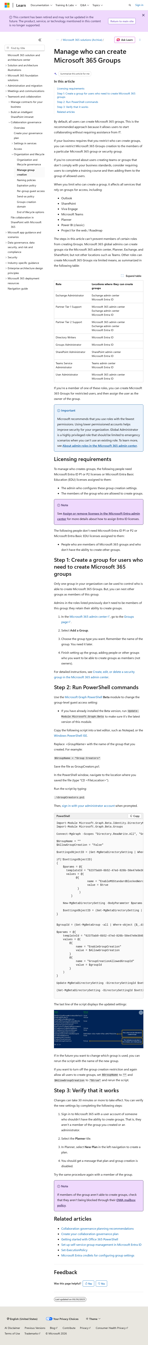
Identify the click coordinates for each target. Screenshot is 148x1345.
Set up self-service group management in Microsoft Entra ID (101, 1244)
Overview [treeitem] (19, 128)
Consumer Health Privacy (111, 1328)
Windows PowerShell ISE (70, 735)
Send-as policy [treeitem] (25, 196)
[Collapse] (40, 39)
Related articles (66, 112)
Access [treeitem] (18, 149)
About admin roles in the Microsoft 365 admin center (99, 446)
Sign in (139, 5)
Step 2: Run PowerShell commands (77, 102)
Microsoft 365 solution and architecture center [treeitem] (24, 57)
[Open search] (130, 5)
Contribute (69, 1328)
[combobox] (25, 48)
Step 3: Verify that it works (72, 107)
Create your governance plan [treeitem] (28, 135)
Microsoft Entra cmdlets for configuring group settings (97, 1255)
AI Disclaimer (12, 1328)
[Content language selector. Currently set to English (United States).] (22, 1319)
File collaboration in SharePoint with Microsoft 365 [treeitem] (26, 222)
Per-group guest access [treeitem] (31, 191)
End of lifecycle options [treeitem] (30, 212)
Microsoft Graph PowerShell (83, 697)
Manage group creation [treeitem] (25, 172)
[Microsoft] (7, 5)
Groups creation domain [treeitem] (26, 204)
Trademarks (31, 1333)
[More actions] (140, 40)
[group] (98, 908)
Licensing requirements (70, 88)
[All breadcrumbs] (57, 40)
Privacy (84, 1328)
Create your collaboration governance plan (90, 1234)
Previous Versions (35, 1328)
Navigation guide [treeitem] (18, 288)
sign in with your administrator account (88, 806)
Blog (52, 1328)
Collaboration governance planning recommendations (97, 1228)
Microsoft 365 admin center (88, 616)
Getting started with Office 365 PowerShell (89, 1239)
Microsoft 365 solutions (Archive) (82, 40)
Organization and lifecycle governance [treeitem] (29, 162)
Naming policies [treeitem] (26, 180)
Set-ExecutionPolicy (74, 1250)
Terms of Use (12, 1333)
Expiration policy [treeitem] (26, 185)
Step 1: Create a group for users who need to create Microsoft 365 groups (96, 95)
